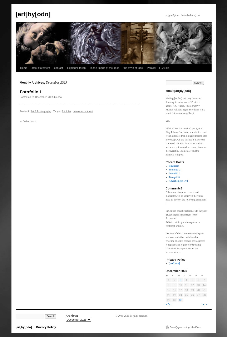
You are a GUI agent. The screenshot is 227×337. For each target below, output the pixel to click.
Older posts (28, 121)
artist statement (40, 67)
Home (24, 67)
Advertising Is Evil (178, 180)
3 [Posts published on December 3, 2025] (180, 280)
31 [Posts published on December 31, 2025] (180, 300)
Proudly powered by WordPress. (186, 327)
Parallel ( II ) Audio (158, 67)
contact (58, 67)
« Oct (169, 304)
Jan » (204, 304)
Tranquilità (174, 177)
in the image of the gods (104, 67)
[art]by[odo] (33, 14)
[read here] (174, 263)
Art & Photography (41, 111)
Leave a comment (83, 111)
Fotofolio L (31, 91)
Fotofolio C (175, 169)
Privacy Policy (46, 327)
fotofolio (66, 111)
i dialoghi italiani (76, 67)
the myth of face (133, 67)
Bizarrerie (174, 165)
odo (60, 97)
